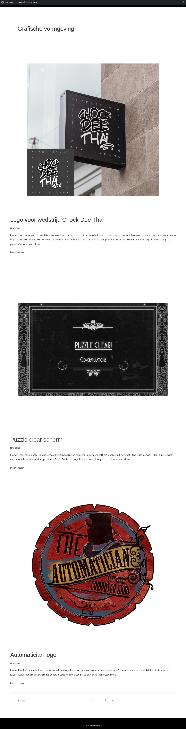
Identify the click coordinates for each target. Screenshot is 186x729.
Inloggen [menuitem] (9, 2)
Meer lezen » (17, 252)
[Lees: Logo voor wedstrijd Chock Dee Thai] (93, 129)
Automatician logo (33, 655)
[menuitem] (2, 2)
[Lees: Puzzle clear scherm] (93, 349)
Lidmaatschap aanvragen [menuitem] (26, 2)
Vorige (19, 700)
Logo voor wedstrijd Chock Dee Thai (57, 220)
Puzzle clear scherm (36, 439)
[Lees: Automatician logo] (93, 564)
